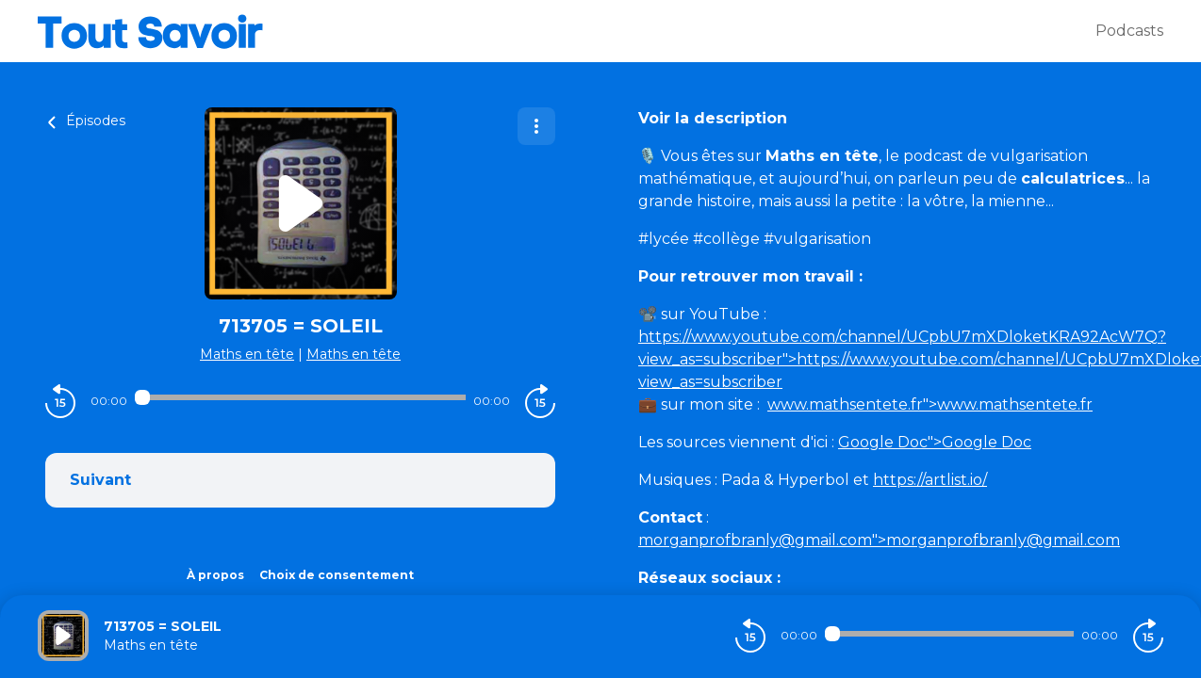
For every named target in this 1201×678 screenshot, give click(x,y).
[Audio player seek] (300, 397)
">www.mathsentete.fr (930, 404)
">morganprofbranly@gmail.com (879, 540)
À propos (215, 575)
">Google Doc (934, 442)
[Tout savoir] (566, 31)
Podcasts (1129, 31)
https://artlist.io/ (930, 480)
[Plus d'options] (536, 126)
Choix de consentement (336, 575)
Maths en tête (247, 354)
